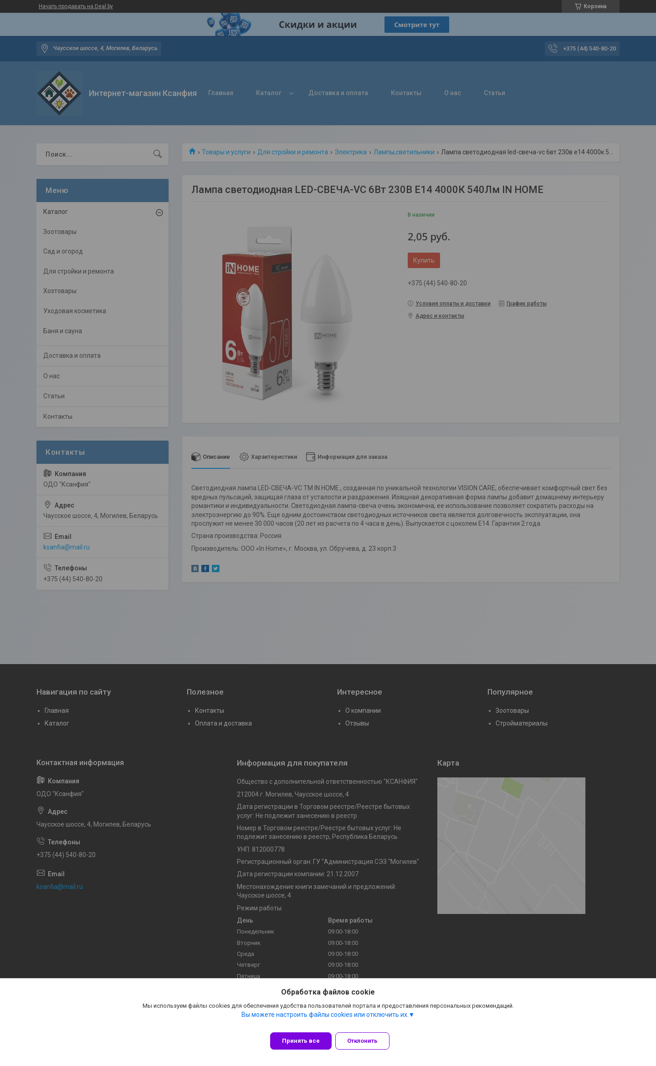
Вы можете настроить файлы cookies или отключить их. (325, 1020)
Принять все (301, 1040)
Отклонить (368, 1040)
